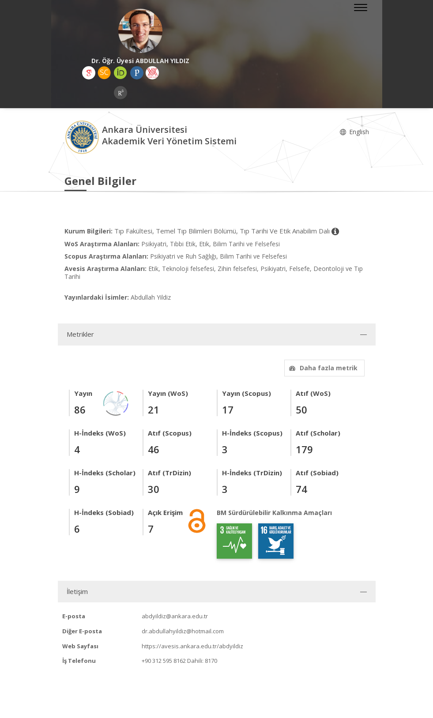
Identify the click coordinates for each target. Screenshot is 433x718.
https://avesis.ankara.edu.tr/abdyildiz (192, 646)
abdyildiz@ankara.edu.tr (175, 616)
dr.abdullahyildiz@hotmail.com (183, 631)
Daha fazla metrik (322, 368)
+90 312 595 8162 (164, 661)
